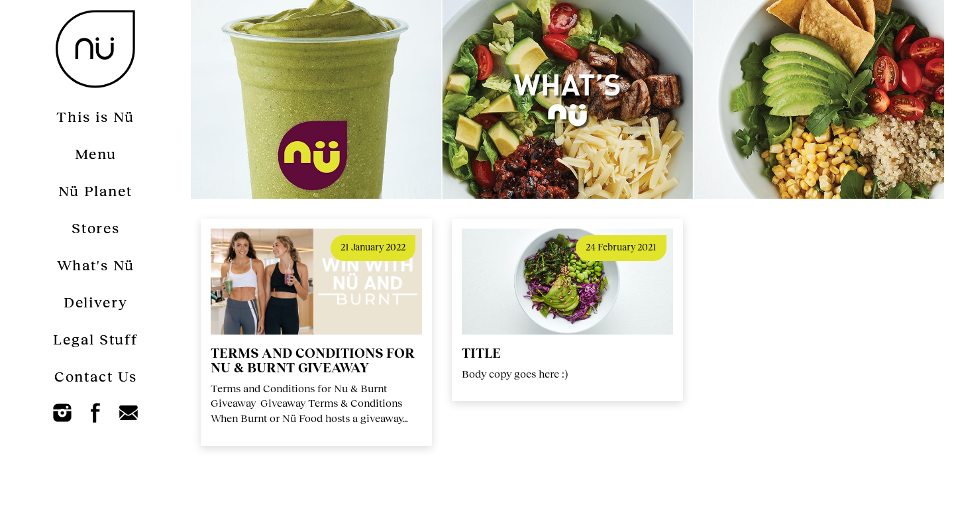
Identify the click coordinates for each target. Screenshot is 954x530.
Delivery (96, 302)
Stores (96, 228)
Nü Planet (95, 190)
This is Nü (95, 116)
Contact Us (95, 376)
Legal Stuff (95, 339)
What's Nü (95, 265)
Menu (96, 153)
